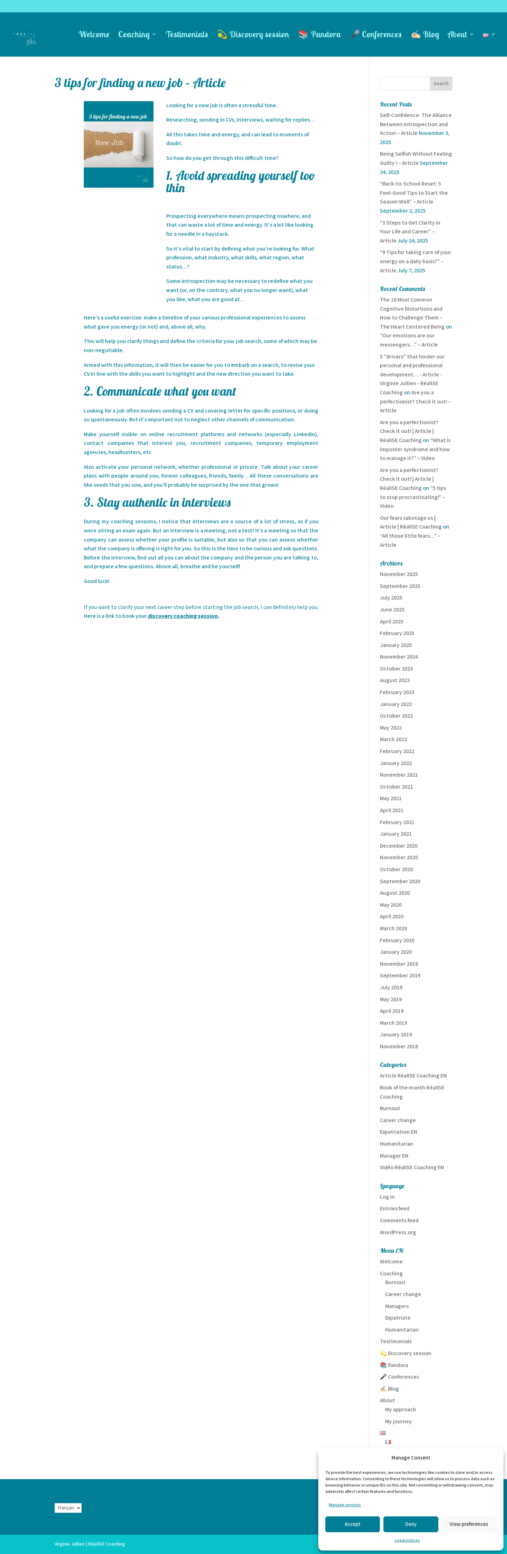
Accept (353, 1524)
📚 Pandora (319, 35)
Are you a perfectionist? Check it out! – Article (415, 401)
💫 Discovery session (253, 35)
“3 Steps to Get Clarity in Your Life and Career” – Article (410, 232)
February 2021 (397, 822)
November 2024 (399, 657)
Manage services (345, 1505)
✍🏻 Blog (425, 35)
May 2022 (391, 728)
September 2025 (400, 586)
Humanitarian (396, 1144)
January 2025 (396, 645)
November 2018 (399, 1046)
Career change (398, 1120)
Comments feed (399, 1220)
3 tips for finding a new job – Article (140, 82)
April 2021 (391, 810)
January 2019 (396, 1034)
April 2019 (391, 1011)
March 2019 (393, 1023)
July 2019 (391, 987)
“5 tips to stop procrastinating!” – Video (413, 497)
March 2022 (393, 739)
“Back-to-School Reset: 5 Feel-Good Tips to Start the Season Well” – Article (414, 193)
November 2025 (399, 574)
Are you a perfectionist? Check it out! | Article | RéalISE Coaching (409, 431)
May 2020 (391, 905)
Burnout (390, 1108)
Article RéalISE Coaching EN (413, 1076)
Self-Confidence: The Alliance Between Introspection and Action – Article (416, 124)
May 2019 (391, 999)
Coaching (134, 35)
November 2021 (399, 775)
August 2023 (395, 680)
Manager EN (394, 1156)
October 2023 (396, 669)
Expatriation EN (398, 1132)
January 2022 (396, 763)
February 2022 (397, 751)
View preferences (469, 1524)
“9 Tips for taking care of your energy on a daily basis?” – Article (415, 261)
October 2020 (396, 869)
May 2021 (391, 798)
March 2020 (393, 928)
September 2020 (400, 881)
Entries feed (394, 1208)
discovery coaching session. (183, 616)
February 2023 (397, 692)
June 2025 (392, 610)
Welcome (93, 35)
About (457, 35)
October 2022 (396, 716)
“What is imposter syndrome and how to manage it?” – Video (415, 449)
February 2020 (397, 940)
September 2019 (400, 975)
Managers (397, 1306)
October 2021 (396, 787)
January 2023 (396, 704)
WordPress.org (398, 1232)
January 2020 (396, 952)
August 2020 (395, 893)
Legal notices (407, 1540)
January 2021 (396, 834)
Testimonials (186, 35)
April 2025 (391, 622)
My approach (400, 1409)
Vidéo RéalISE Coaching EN (412, 1167)
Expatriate (398, 1318)
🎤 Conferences (376, 35)
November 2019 (399, 964)
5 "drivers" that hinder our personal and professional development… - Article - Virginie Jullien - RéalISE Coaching (412, 374)
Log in (387, 1197)
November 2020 (399, 857)
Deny (411, 1524)
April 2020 (391, 916)
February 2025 (397, 633)
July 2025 (391, 598)
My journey (398, 1421)
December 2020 (399, 846)
